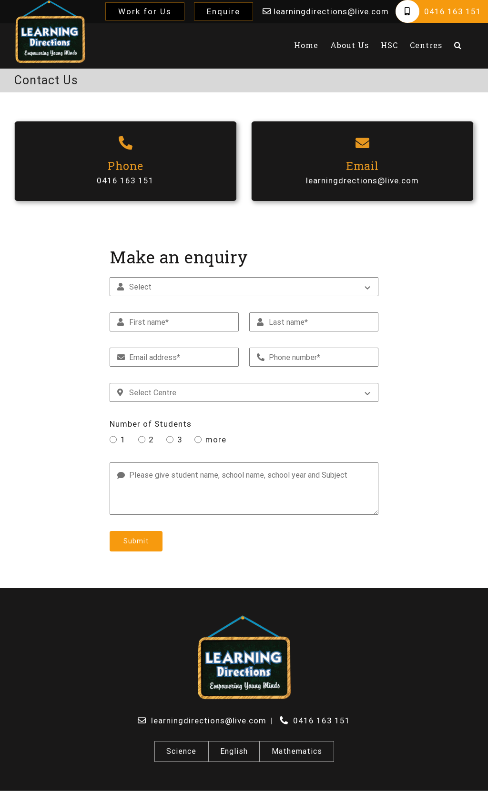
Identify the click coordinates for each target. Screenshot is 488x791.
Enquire (223, 11)
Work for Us (145, 11)
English (234, 751)
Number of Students (151, 424)
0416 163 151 (452, 11)
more (215, 439)
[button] (458, 45)
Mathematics (297, 751)
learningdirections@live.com (330, 11)
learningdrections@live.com (362, 180)
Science (181, 751)
